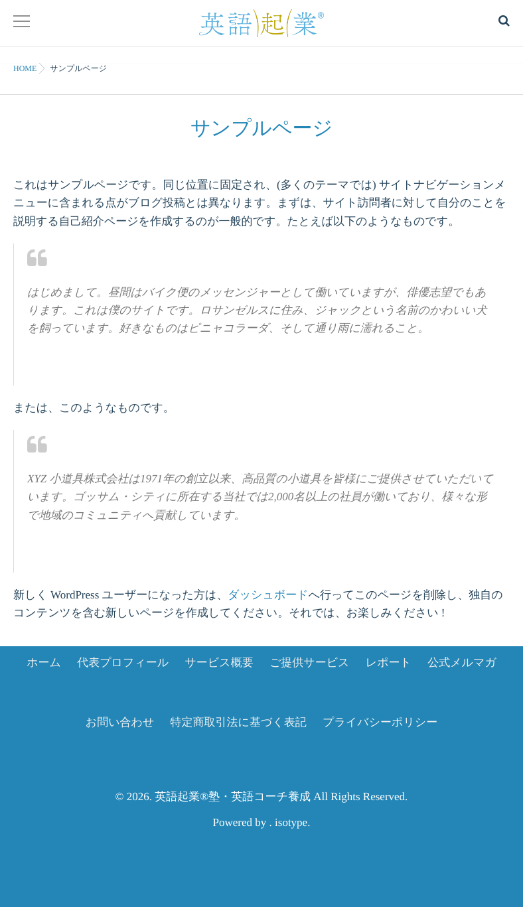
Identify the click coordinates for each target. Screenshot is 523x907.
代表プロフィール (123, 662)
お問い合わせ (120, 722)
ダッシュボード (268, 595)
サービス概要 (219, 662)
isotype (291, 822)
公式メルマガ (461, 662)
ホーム (44, 662)
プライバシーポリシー (380, 722)
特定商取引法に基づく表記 (239, 722)
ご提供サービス (309, 662)
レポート (388, 662)
